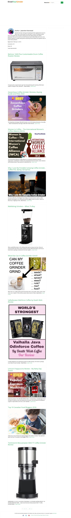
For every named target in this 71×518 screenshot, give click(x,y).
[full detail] (54, 513)
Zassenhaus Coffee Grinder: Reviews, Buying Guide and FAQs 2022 (25, 93)
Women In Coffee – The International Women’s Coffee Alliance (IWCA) (26, 130)
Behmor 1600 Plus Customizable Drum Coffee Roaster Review (25, 55)
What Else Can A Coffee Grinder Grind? (22, 256)
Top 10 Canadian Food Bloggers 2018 (22, 407)
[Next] (31, 509)
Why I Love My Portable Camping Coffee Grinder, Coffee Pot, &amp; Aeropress (26, 169)
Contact (47, 515)
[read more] (33, 86)
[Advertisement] (56, 44)
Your (15, 1)
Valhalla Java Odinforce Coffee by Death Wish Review (25, 301)
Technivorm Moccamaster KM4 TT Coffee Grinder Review (27, 444)
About (44, 515)
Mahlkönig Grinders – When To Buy (21, 206)
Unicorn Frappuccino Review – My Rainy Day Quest (25, 370)
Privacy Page (40, 515)
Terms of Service (34, 515)
